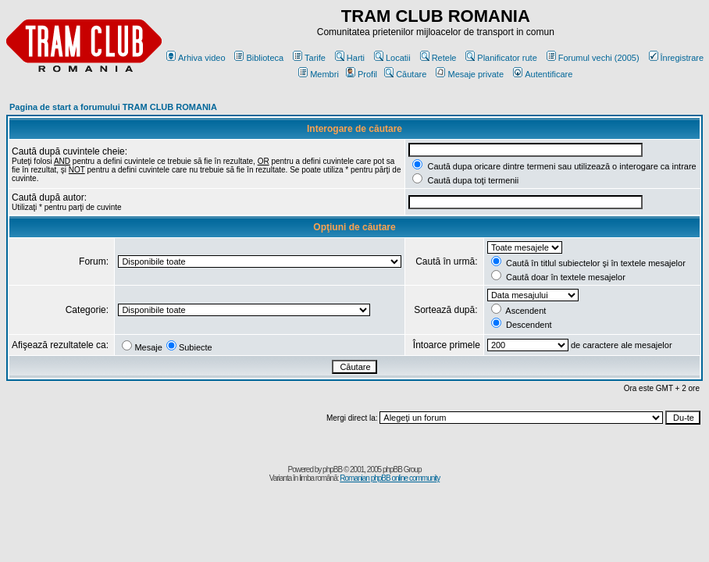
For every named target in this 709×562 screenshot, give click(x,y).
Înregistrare (676, 57)
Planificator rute (500, 57)
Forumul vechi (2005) (593, 57)
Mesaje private (470, 74)
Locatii (392, 57)
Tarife (309, 57)
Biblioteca (258, 57)
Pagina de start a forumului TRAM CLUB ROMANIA (113, 107)
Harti (350, 57)
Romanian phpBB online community (390, 478)
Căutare (405, 74)
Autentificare (542, 74)
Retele (438, 57)
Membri (318, 74)
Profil (361, 74)
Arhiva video (196, 57)
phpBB (332, 469)
